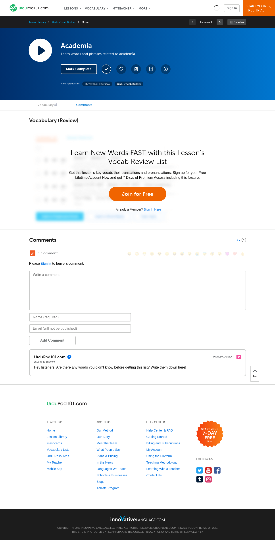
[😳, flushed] (137, 253)
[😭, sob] (197, 253)
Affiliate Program (107, 488)
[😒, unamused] (152, 253)
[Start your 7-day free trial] (209, 434)
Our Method (104, 430)
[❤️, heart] (234, 253)
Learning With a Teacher (163, 469)
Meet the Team (106, 443)
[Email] (80, 328)
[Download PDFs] (151, 69)
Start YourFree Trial (259, 8)
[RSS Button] (32, 253)
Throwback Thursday (97, 84)
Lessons (71, 8)
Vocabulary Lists (58, 449)
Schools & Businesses (111, 475)
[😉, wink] (189, 253)
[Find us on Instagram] (208, 479)
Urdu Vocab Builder (64, 22)
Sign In (232, 8)
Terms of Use (208, 528)
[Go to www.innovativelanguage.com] (137, 518)
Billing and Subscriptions (163, 443)
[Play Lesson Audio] (40, 50)
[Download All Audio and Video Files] (166, 69)
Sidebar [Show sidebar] (239, 22)
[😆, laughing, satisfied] (174, 253)
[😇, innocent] (204, 253)
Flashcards (54, 443)
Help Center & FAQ (159, 430)
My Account (154, 449)
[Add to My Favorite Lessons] (121, 69)
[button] (217, 8)
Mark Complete (79, 69)
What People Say (108, 449)
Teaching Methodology (161, 462)
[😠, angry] (167, 253)
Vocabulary (95, 8)
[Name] (80, 317)
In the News (104, 462)
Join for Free (137, 194)
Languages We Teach (111, 469)
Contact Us (154, 475)
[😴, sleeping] (212, 253)
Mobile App (54, 469)
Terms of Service (183, 531)
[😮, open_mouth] (219, 253)
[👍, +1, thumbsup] (242, 253)
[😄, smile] (129, 253)
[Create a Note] (136, 69)
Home (51, 430)
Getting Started (156, 437)
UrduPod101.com (164, 528)
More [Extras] (142, 8)
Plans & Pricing (106, 456)
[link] (220, 22)
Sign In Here (152, 209)
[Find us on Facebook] (217, 470)
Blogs (100, 481)
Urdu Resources (58, 456)
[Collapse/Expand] (137, 240)
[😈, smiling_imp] (227, 253)
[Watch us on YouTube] (208, 470)
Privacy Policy (187, 528)
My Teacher (121, 8)
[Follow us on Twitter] (199, 470)
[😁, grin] (144, 253)
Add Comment (52, 340)
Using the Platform (159, 456)
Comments (84, 105)
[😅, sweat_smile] (182, 253)
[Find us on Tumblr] (199, 479)
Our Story (103, 437)
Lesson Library (37, 22)
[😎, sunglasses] (159, 253)
